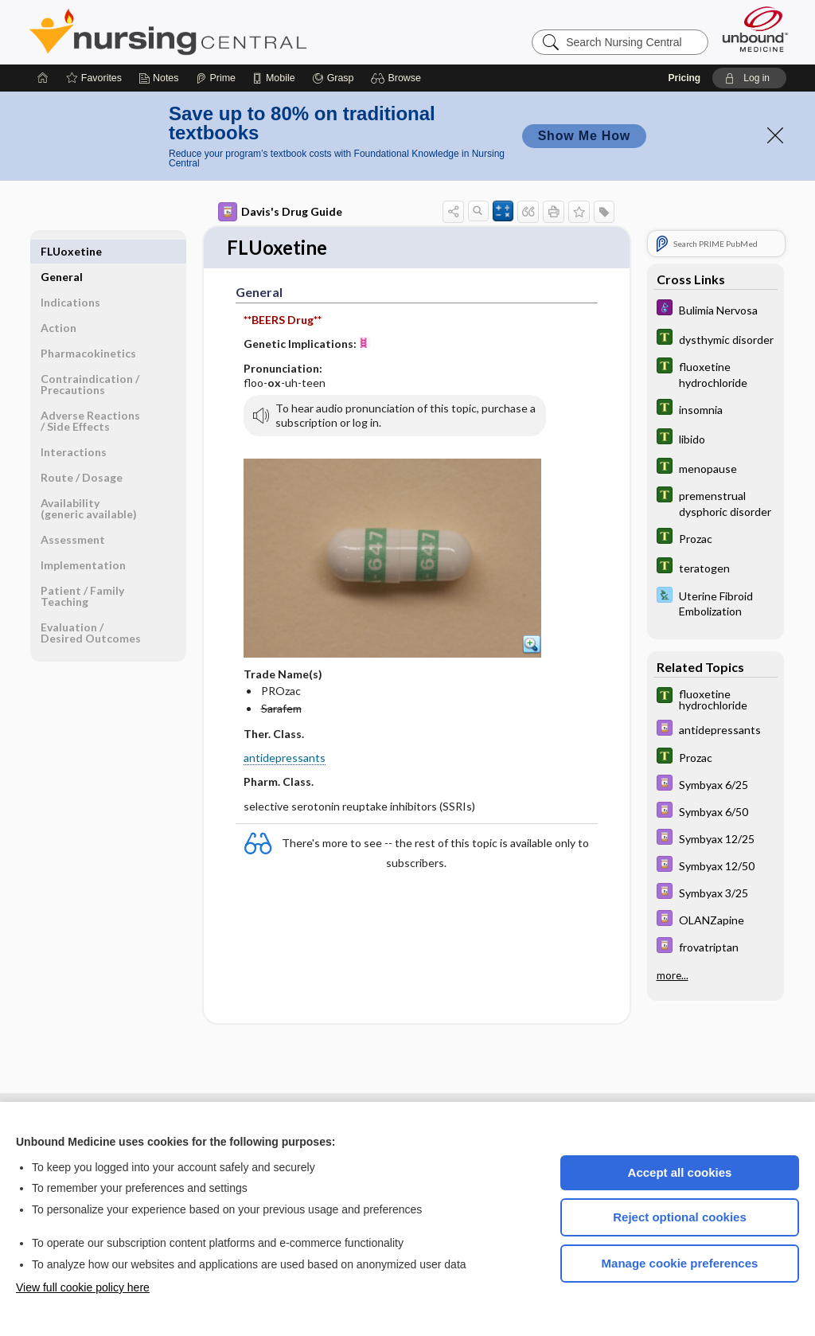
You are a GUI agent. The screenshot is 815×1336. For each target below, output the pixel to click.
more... (672, 974)
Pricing (684, 78)
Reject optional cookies (680, 1217)
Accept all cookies (680, 1172)
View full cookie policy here (83, 1287)
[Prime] (216, 78)
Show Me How (584, 136)
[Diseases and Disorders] (715, 309)
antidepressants (285, 759)
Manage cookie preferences (680, 1263)
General (62, 251)
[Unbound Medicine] (755, 29)
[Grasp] (333, 78)
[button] (398, 78)
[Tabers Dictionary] (715, 339)
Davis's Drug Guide (280, 211)
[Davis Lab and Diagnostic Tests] (715, 602)
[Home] (43, 78)
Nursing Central (228, 32)
